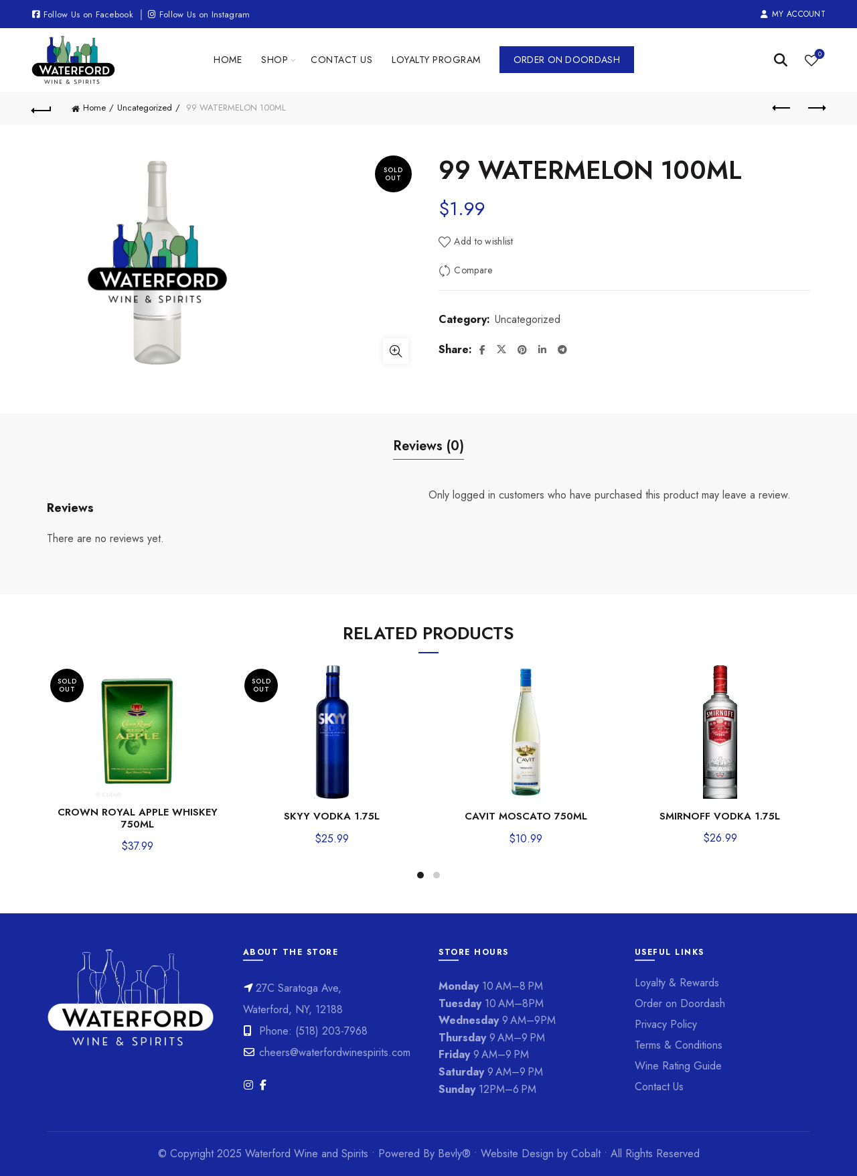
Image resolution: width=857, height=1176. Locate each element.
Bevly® (454, 1153)
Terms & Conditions (678, 1045)
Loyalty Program (436, 59)
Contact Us (341, 59)
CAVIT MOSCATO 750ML (526, 816)
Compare (473, 269)
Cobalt (587, 1153)
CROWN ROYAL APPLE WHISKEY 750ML (138, 818)
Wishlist (818, 54)
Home (228, 59)
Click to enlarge (395, 351)
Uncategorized (144, 107)
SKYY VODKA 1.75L (332, 816)
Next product (816, 108)
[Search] (780, 60)
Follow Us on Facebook (82, 14)
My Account (793, 14)
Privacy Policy (666, 1024)
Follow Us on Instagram (198, 14)
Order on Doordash (567, 59)
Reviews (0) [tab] (428, 446)
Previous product (782, 108)
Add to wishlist (483, 241)
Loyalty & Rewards (677, 982)
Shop (274, 59)
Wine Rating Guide (678, 1065)
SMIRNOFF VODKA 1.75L (719, 816)
